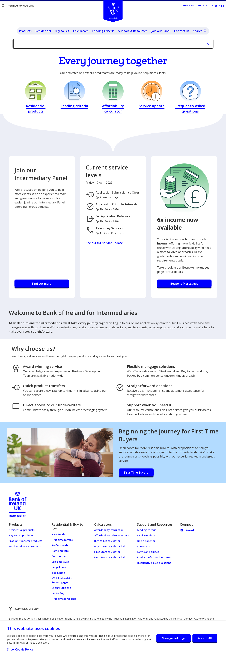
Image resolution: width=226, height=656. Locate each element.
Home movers (60, 551)
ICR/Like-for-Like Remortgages (62, 580)
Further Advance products (25, 546)
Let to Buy (58, 593)
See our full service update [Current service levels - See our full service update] (104, 243)
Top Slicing (58, 572)
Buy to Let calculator (107, 541)
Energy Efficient (61, 587)
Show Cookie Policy (22, 649)
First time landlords (64, 598)
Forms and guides (148, 552)
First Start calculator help (110, 557)
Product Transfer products (25, 541)
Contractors (59, 556)
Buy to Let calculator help (110, 546)
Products (25, 31)
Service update (146, 535)
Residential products (21, 530)
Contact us (181, 31)
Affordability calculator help (111, 535)
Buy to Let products (21, 535)
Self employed (60, 561)
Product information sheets (154, 557)
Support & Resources (132, 31)
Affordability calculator (108, 530)
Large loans (59, 567)
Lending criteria (146, 530)
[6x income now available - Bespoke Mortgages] (184, 284)
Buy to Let (62, 31)
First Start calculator (107, 552)
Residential (43, 31)
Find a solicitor (146, 541)
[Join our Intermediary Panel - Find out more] (41, 284)
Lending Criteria (103, 31)
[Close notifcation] (208, 44)
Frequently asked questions (154, 563)
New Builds (58, 534)
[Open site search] (200, 31)
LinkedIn (188, 530)
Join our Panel (160, 31)
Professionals (60, 545)
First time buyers (62, 540)
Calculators (80, 31)
